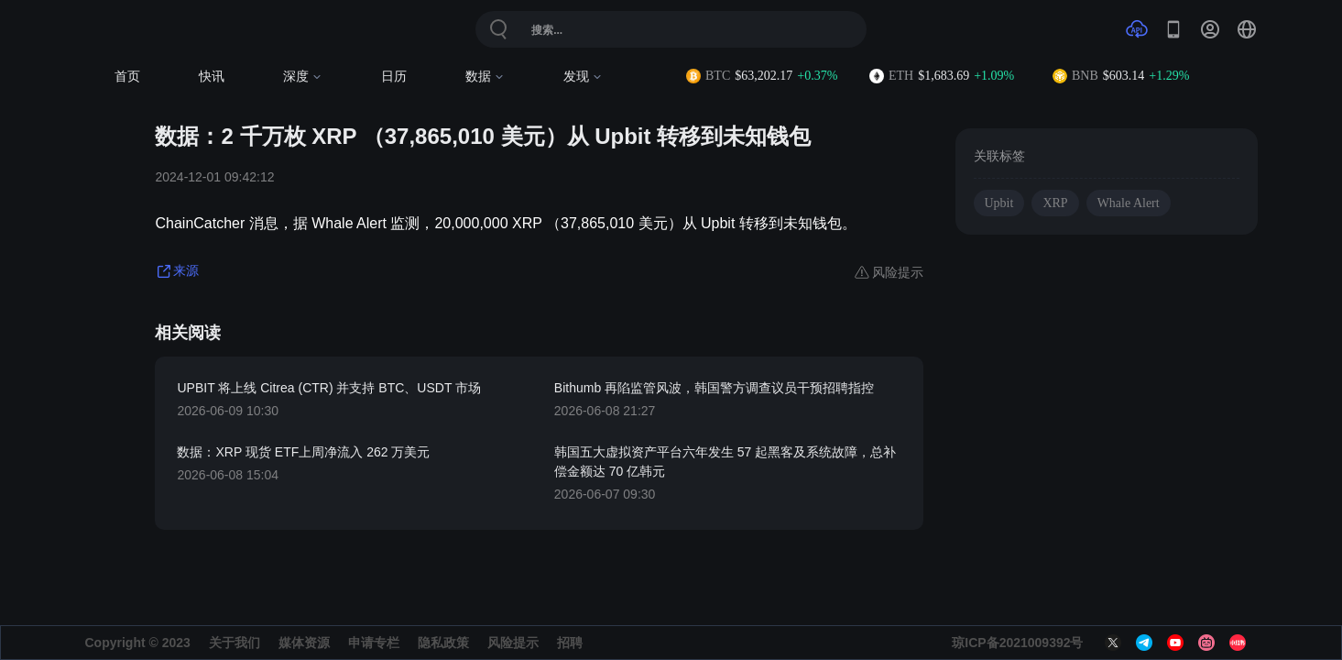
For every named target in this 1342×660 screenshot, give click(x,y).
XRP (1054, 203)
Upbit (999, 203)
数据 (485, 76)
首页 (127, 76)
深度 (302, 76)
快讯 (211, 76)
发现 (583, 76)
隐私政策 (443, 642)
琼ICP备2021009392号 (1017, 642)
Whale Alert (1128, 203)
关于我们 (234, 642)
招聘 (570, 642)
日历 (394, 76)
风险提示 (513, 642)
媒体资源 (304, 642)
